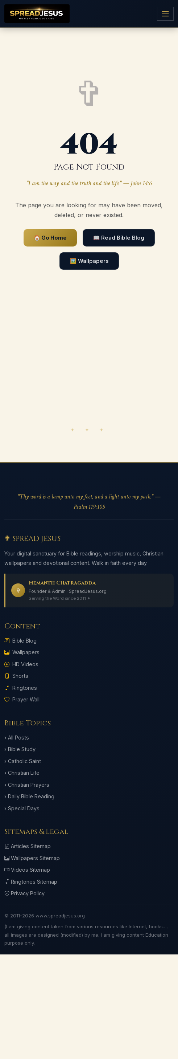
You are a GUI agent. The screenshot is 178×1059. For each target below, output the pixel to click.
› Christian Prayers (26, 785)
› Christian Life (22, 773)
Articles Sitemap (27, 846)
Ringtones (20, 688)
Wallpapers (22, 652)
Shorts (16, 676)
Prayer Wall (22, 699)
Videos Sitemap (27, 870)
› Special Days (22, 808)
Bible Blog (20, 641)
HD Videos (21, 664)
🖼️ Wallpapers (89, 261)
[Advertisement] (89, 365)
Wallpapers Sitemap (32, 858)
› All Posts (16, 737)
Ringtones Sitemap (30, 882)
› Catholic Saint (22, 761)
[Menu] (165, 14)
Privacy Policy (24, 893)
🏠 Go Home (50, 238)
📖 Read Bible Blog (118, 238)
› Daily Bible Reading (29, 796)
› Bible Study (20, 749)
